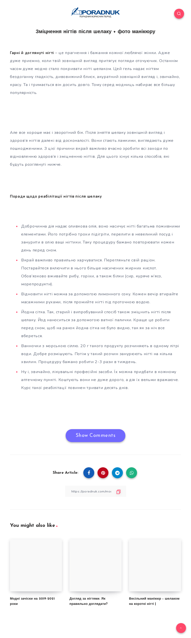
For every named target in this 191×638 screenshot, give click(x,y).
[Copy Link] (95, 491)
